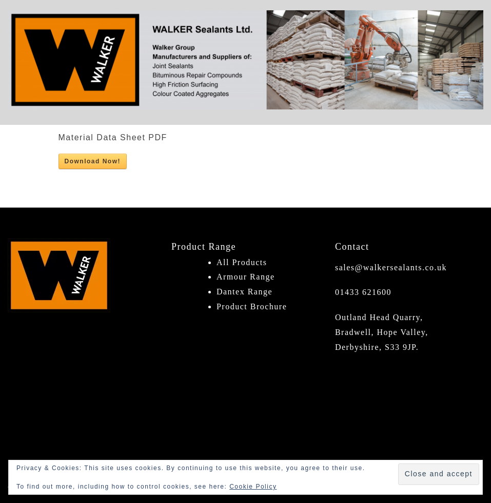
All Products (242, 262)
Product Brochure (252, 306)
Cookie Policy (253, 486)
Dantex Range (244, 291)
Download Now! (93, 161)
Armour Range (246, 276)
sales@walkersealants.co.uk (391, 267)
